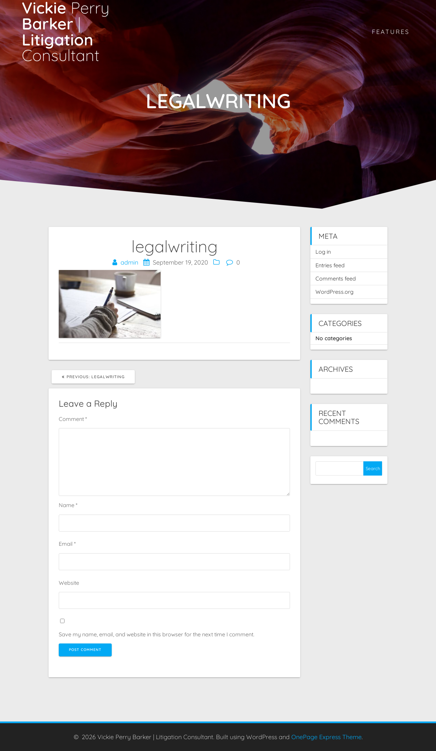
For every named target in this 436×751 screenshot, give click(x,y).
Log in (323, 251)
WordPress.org (334, 291)
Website (69, 582)
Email (67, 543)
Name (68, 505)
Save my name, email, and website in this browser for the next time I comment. (156, 634)
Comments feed (335, 278)
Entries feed (330, 265)
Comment (73, 419)
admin (129, 262)
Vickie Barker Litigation (65, 31)
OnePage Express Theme (326, 737)
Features (391, 32)
